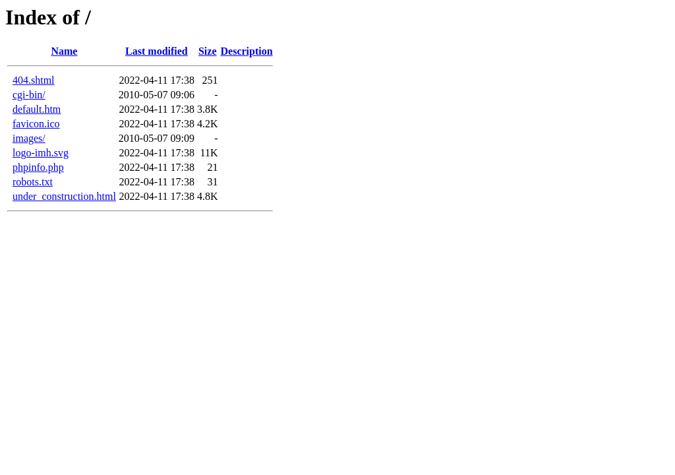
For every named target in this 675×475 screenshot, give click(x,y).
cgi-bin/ (29, 94)
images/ (29, 138)
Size (207, 51)
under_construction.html (64, 196)
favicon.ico (36, 123)
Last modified (156, 51)
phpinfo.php (38, 167)
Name (64, 51)
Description (247, 51)
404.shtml (34, 80)
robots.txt (33, 181)
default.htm (37, 109)
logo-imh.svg (41, 152)
